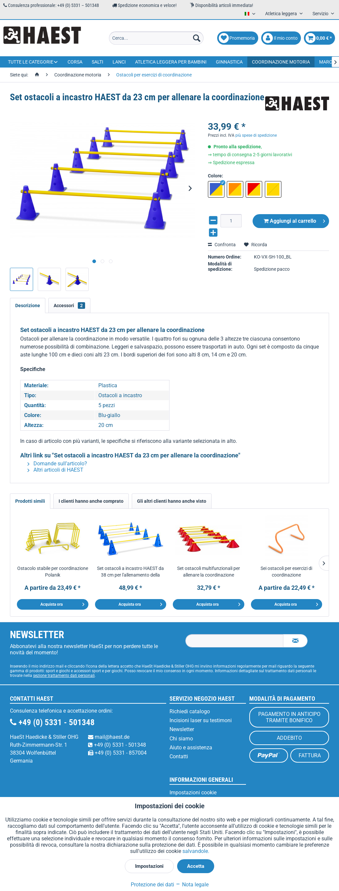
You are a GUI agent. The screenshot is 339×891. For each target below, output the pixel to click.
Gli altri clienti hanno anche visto (171, 501)
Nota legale (192, 884)
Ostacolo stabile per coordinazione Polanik (52, 572)
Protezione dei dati (152, 884)
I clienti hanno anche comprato (91, 501)
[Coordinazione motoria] (281, 62)
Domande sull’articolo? (57, 463)
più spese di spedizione (256, 135)
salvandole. (195, 851)
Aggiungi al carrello (294, 220)
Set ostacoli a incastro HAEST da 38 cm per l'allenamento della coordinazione (130, 572)
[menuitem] (156, 38)
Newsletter (182, 729)
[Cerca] (197, 38)
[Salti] (97, 62)
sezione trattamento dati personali (64, 675)
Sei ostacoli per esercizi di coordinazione (286, 572)
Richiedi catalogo (190, 711)
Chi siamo (181, 738)
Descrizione (27, 305)
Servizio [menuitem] (321, 13)
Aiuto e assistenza (191, 747)
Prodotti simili (30, 501)
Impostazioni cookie (193, 792)
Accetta (195, 866)
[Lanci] (119, 62)
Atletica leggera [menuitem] (281, 13)
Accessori (69, 305)
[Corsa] (75, 62)
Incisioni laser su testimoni (201, 720)
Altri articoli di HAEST (55, 470)
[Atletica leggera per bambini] (170, 62)
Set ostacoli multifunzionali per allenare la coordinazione (208, 572)
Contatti (179, 756)
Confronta (222, 244)
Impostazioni (149, 866)
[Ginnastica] (229, 62)
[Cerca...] (156, 38)
